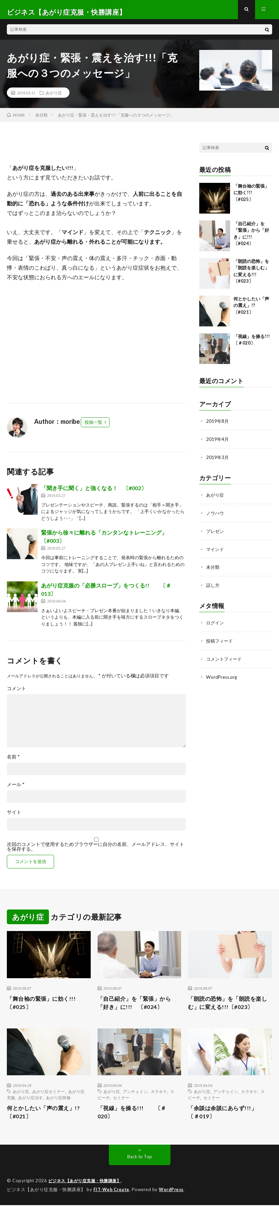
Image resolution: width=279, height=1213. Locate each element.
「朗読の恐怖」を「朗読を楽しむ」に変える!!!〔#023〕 (229, 1008)
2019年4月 (217, 443)
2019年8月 (217, 426)
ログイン (215, 625)
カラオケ (159, 1098)
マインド (215, 552)
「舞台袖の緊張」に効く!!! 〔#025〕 (251, 197)
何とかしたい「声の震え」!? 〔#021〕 (251, 310)
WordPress (173, 1197)
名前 (13, 761)
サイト (14, 816)
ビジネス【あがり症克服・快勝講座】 (87, 1189)
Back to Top (139, 1165)
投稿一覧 (93, 427)
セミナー (121, 1104)
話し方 (213, 587)
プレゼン (215, 534)
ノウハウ (215, 516)
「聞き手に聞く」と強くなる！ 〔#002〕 (94, 492)
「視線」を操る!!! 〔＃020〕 (136, 1119)
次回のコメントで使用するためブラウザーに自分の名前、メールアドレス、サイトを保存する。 (95, 851)
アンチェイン (135, 1098)
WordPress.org (222, 678)
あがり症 (54, 97)
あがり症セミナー (48, 1098)
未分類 (213, 569)
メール (16, 789)
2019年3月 (217, 461)
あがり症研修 (58, 1104)
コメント (16, 693)
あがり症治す (30, 1104)
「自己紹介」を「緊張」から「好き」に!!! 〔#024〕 (139, 1008)
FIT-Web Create (111, 1197)
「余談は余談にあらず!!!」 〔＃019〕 (229, 1119)
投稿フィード (220, 642)
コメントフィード (225, 660)
